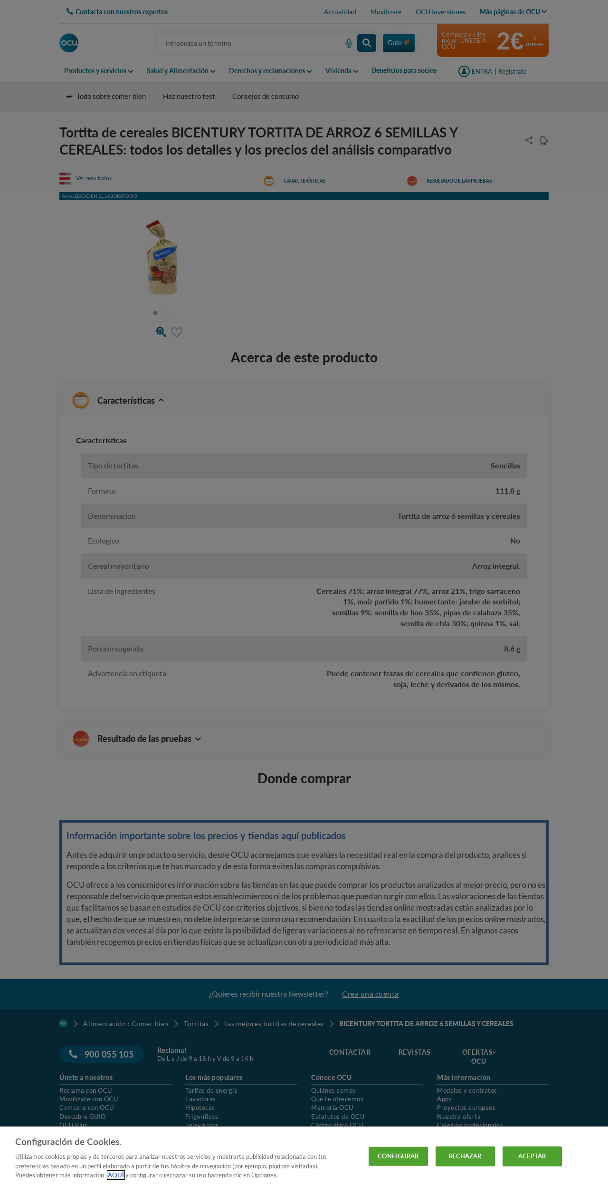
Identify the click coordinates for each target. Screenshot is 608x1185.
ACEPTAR (532, 1156)
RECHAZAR (465, 1156)
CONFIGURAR (398, 1156)
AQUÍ (116, 1175)
